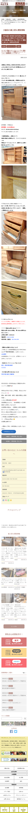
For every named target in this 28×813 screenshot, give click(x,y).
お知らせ (21, 791)
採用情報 (21, 787)
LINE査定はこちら (9, 431)
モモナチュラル (11, 46)
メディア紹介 (7, 791)
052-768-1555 (15, 339)
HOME (2, 19)
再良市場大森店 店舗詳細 (7, 374)
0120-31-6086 (10, 337)
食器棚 (4, 46)
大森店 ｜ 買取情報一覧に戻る (14, 436)
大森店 (14, 19)
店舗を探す (8, 19)
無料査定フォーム (21, 799)
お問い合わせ (7, 799)
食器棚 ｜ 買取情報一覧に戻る (14, 441)
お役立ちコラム (7, 795)
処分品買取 (7, 777)
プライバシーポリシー (21, 795)
